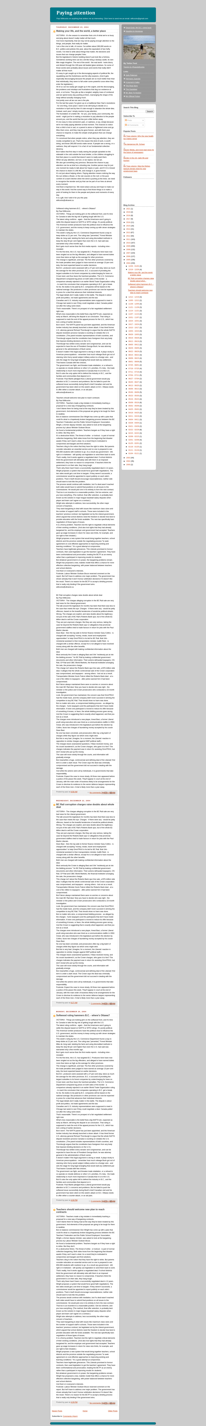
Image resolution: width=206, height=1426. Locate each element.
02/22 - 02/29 (134, 430)
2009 (128, 246)
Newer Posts (57, 1411)
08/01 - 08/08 (134, 362)
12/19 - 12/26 (134, 270)
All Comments (131, 125)
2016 (128, 222)
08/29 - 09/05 (134, 348)
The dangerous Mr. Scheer (134, 144)
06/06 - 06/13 (134, 389)
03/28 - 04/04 (134, 423)
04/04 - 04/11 (134, 420)
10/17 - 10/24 (134, 324)
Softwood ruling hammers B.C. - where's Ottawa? (83, 1015)
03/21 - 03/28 (134, 426)
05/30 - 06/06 (134, 392)
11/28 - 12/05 (134, 304)
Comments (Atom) (70, 1416)
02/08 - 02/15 (134, 436)
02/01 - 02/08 (134, 440)
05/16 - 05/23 (134, 399)
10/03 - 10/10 (134, 331)
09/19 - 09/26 (134, 338)
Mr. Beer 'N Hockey (133, 93)
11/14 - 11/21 (134, 311)
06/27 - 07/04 (134, 379)
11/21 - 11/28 (134, 307)
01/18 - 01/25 (134, 447)
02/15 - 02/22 (134, 433)
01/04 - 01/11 (134, 453)
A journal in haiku (132, 82)
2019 (128, 212)
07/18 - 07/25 (134, 369)
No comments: (96, 793)
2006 (128, 256)
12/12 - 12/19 (134, 297)
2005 (128, 260)
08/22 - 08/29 (134, 351)
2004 (128, 263)
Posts (128, 120)
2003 (128, 458)
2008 (128, 250)
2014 (128, 229)
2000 (128, 465)
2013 (128, 233)
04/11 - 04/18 (134, 416)
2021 (128, 209)
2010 (128, 243)
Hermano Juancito (133, 79)
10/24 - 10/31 (134, 321)
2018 (128, 216)
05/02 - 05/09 (134, 406)
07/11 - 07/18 (134, 372)
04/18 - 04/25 (134, 413)
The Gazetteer (131, 89)
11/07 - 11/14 (134, 314)
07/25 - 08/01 (134, 365)
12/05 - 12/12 (134, 300)
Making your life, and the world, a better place (81, 31)
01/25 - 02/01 (134, 443)
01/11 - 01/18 (134, 450)
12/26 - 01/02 (134, 266)
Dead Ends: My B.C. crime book (138, 28)
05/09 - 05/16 (134, 403)
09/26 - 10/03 (134, 334)
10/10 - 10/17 (134, 328)
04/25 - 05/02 (134, 409)
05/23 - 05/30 (134, 396)
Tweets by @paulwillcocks (133, 67)
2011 (128, 239)
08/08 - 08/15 (134, 358)
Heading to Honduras (134, 31)
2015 (128, 226)
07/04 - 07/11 (134, 375)
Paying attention (76, 13)
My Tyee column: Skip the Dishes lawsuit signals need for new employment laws (136, 168)
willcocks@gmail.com (139, 18)
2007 (128, 253)
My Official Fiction (133, 96)
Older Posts (112, 1411)
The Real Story (132, 86)
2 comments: (96, 1004)
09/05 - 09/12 (134, 345)
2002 (128, 461)
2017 (128, 219)
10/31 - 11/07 (134, 317)
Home (85, 1411)
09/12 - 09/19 (134, 341)
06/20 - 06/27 (134, 382)
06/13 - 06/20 (134, 386)
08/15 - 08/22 (134, 355)
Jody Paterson (131, 75)
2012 (128, 236)
